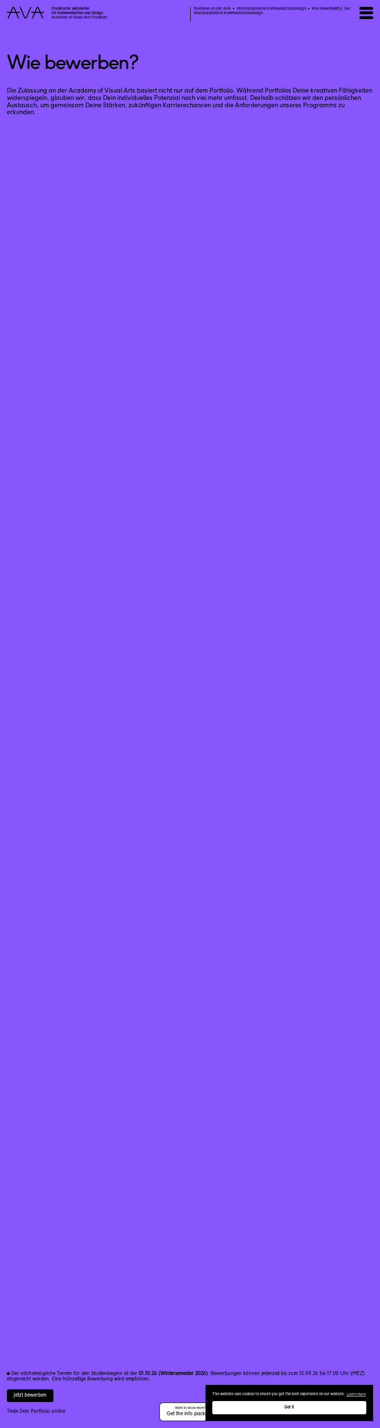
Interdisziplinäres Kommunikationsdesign (271, 9)
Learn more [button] (356, 1395)
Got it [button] (289, 1407)
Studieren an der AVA (212, 9)
